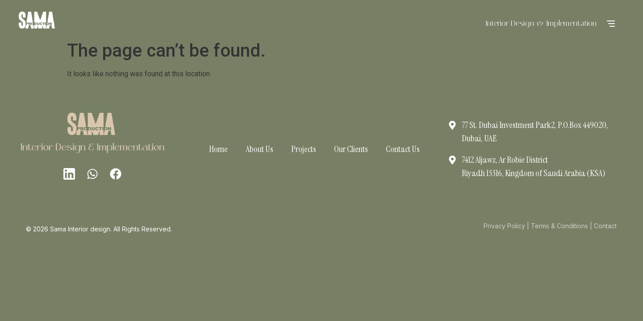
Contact (605, 226)
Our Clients (351, 149)
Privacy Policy (504, 226)
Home (218, 149)
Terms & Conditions (559, 226)
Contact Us (403, 149)
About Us (259, 149)
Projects (303, 149)
